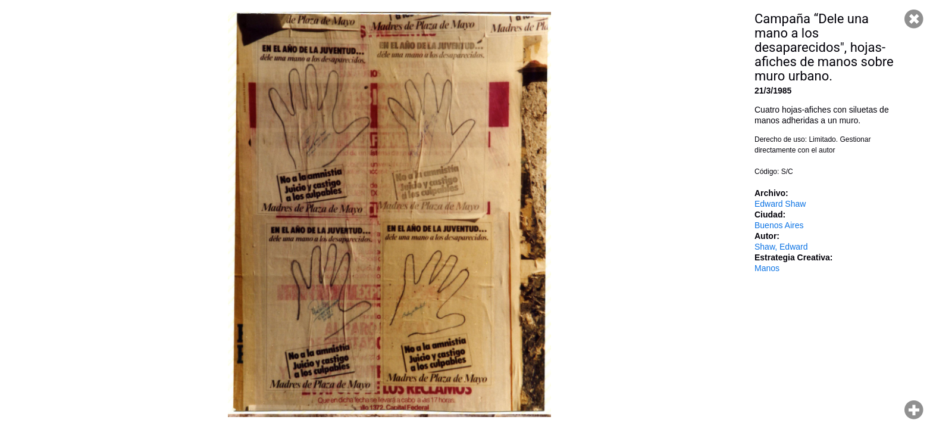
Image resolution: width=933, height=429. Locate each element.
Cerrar (914, 19)
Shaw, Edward (781, 246)
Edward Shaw (780, 204)
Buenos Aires (779, 225)
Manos (766, 268)
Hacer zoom (914, 410)
